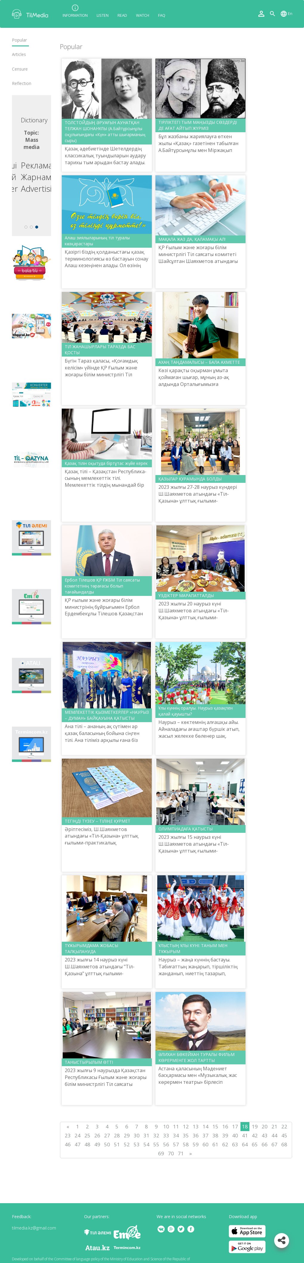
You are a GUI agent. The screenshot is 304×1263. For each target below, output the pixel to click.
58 (186, 1144)
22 (284, 1126)
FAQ (161, 15)
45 (284, 1135)
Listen (103, 15)
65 (255, 1144)
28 (117, 1135)
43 (265, 1135)
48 (87, 1144)
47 (78, 1144)
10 (166, 1126)
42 (255, 1135)
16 (225, 1126)
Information (75, 15)
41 (245, 1135)
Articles (19, 54)
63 (235, 1144)
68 (284, 1144)
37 (206, 1135)
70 (171, 1153)
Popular (19, 40)
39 (225, 1135)
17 (235, 1126)
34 (176, 1135)
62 (225, 1144)
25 (87, 1135)
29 (127, 1135)
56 (166, 1144)
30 (137, 1135)
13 (196, 1126)
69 (161, 1153)
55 (156, 1144)
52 (127, 1144)
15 (215, 1126)
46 (68, 1144)
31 (146, 1135)
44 (274, 1135)
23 (68, 1135)
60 (206, 1144)
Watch (142, 15)
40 (235, 1135)
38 (215, 1135)
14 (206, 1126)
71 (181, 1153)
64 (245, 1144)
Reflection (21, 83)
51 (117, 1144)
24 (78, 1135)
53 (137, 1144)
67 (274, 1144)
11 (176, 1126)
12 (186, 1126)
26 (97, 1135)
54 (146, 1144)
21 (274, 1126)
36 (196, 1135)
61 (215, 1144)
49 (97, 1144)
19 (255, 1126)
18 (245, 1126)
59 (196, 1144)
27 (107, 1135)
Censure (20, 69)
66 (265, 1144)
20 (265, 1126)
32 (156, 1135)
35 (186, 1135)
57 (176, 1144)
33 (166, 1135)
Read (122, 15)
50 (107, 1144)
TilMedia (31, 14)
